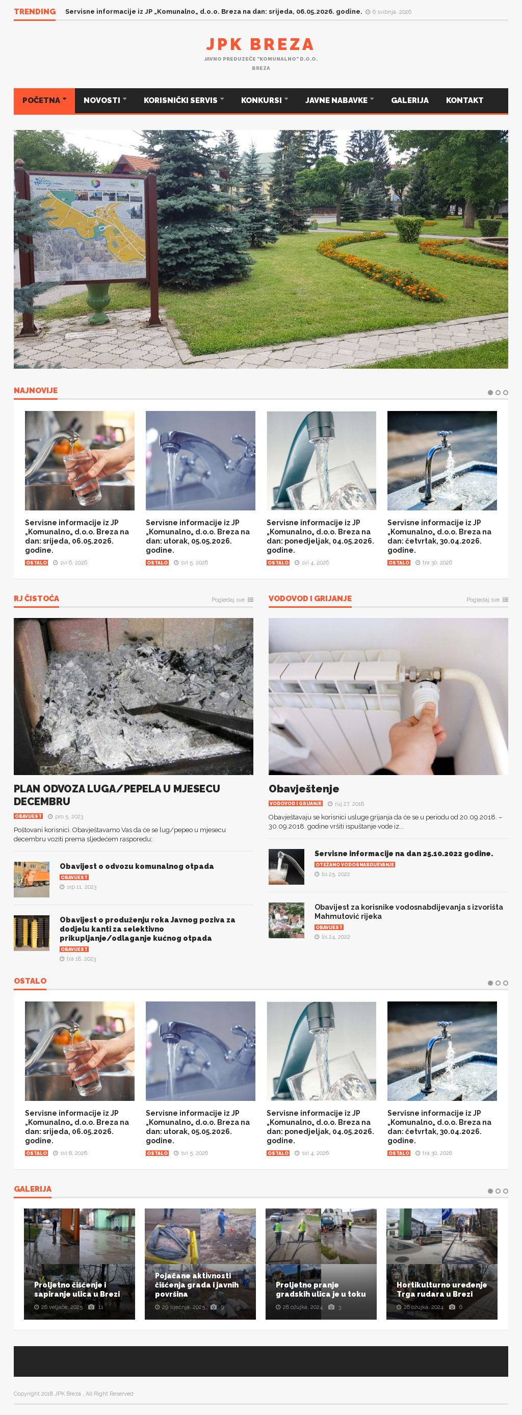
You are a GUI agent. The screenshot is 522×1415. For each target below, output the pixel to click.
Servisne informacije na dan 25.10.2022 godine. (404, 854)
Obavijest (28, 816)
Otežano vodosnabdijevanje (355, 864)
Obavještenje (304, 789)
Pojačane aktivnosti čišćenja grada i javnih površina (197, 1285)
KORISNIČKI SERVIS (181, 100)
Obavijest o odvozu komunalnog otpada (137, 866)
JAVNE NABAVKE (337, 100)
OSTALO (30, 981)
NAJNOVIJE (36, 391)
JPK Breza (261, 44)
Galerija (32, 1190)
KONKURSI (262, 100)
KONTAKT (465, 100)
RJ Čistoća (36, 599)
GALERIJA (410, 100)
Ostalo (36, 562)
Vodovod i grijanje (310, 599)
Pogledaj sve (228, 600)
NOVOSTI (103, 100)
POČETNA (42, 100)
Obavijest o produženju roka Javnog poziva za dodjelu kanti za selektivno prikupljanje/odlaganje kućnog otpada (148, 929)
